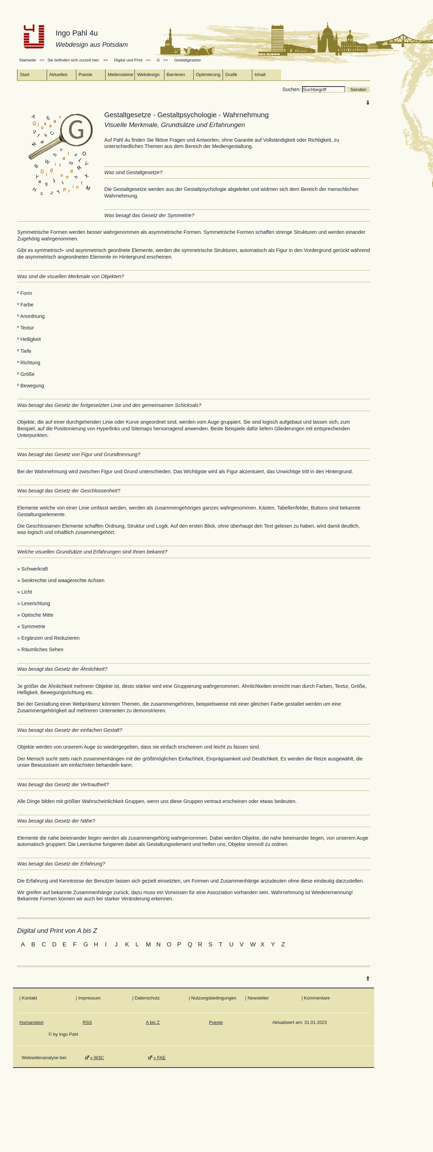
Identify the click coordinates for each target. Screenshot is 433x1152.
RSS (87, 1022)
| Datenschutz (146, 998)
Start (24, 74)
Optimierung (208, 74)
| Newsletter (257, 998)
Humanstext (32, 1022)
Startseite (28, 60)
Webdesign (148, 74)
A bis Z (153, 1022)
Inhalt (260, 74)
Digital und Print (128, 60)
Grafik (231, 74)
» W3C (97, 1057)
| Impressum (88, 998)
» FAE (159, 1057)
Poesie (85, 74)
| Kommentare (316, 998)
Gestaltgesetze (187, 60)
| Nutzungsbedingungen (213, 998)
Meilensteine (120, 74)
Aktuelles (58, 74)
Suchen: (292, 89)
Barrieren (176, 74)
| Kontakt (28, 998)
